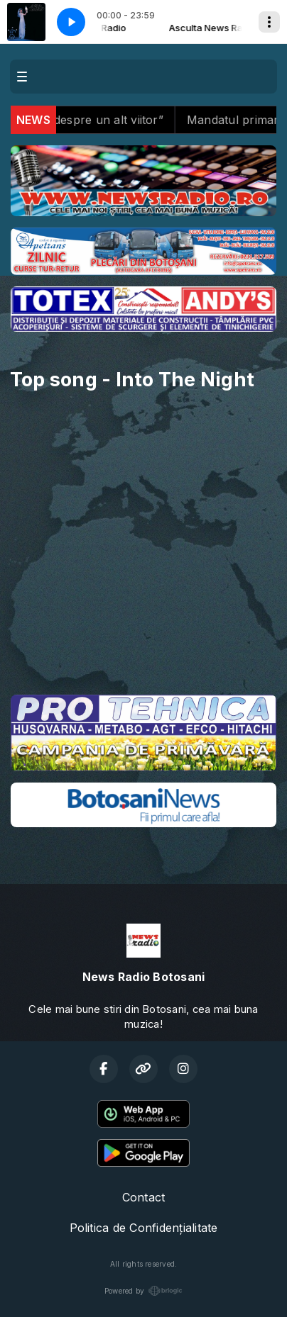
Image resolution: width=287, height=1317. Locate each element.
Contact (144, 1197)
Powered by (143, 1291)
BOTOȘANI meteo (143, 630)
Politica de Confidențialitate (144, 1228)
